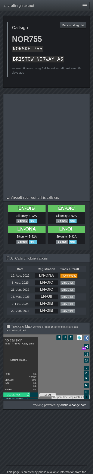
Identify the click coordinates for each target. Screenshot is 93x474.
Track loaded (69, 275)
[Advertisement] (46, 147)
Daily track (68, 282)
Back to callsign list (73, 25)
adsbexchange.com (73, 405)
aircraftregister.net (18, 5)
